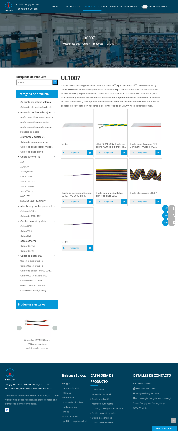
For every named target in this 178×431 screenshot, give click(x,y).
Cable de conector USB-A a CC (37, 270)
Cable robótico (28, 211)
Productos (68, 397)
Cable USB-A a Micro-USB (33, 275)
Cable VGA (26, 230)
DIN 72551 (25, 196)
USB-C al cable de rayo (32, 285)
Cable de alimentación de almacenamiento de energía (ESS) (38, 107)
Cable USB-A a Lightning (33, 290)
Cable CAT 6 (27, 250)
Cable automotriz (30, 156)
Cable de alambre (73, 402)
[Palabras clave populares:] (145, 7)
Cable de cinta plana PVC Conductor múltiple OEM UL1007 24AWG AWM (143, 145)
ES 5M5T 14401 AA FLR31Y (33, 201)
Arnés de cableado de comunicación (38, 126)
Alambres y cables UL (32, 137)
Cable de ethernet (102, 417)
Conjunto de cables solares (35, 102)
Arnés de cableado (102, 394)
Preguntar (70, 152)
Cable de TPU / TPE (30, 216)
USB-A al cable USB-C (31, 260)
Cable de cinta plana (31, 151)
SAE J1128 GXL (27, 186)
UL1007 (65, 144)
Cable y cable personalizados (107, 408)
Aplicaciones (70, 407)
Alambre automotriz (102, 403)
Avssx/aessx (26, 171)
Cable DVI (25, 235)
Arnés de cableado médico (34, 121)
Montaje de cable (29, 131)
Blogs (66, 411)
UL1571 (36, 340)
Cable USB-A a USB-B (31, 265)
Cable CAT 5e (27, 245)
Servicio (67, 392)
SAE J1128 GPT (27, 176)
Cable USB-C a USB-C (32, 280)
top (173, 420)
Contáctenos (70, 416)
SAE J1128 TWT (27, 181)
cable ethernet (28, 241)
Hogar (66, 383)
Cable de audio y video (104, 413)
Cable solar (98, 389)
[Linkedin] (7, 410)
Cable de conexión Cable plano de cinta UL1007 (109, 194)
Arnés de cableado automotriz (36, 117)
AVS (22, 161)
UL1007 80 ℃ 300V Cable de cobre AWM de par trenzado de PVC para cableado (111, 145)
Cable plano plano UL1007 (143, 193)
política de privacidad (75, 421)
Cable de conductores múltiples (37, 146)
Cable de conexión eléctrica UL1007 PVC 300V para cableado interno (76, 194)
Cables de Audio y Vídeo (33, 221)
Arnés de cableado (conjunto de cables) (38, 112)
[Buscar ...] (34, 82)
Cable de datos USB (31, 256)
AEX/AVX (24, 166)
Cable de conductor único (34, 141)
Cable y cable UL (100, 399)
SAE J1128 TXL (27, 191)
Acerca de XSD (71, 388)
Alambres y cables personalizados (38, 206)
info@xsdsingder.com (147, 393)
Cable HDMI (26, 226)
